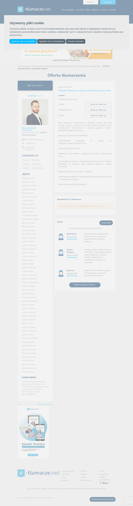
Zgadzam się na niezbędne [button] (51, 41)
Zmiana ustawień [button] (76, 41)
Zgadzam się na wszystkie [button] (23, 41)
